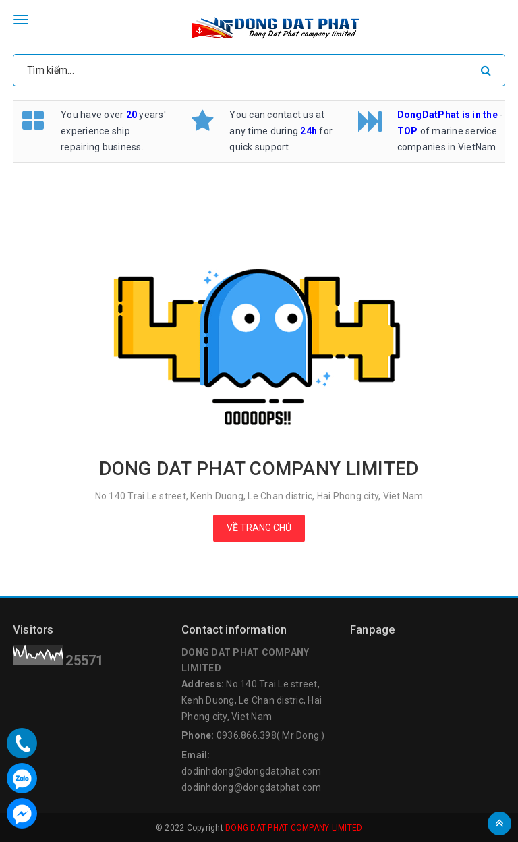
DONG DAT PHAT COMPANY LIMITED (293, 828)
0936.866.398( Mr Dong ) (271, 735)
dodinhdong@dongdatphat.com (251, 771)
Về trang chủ (259, 527)
